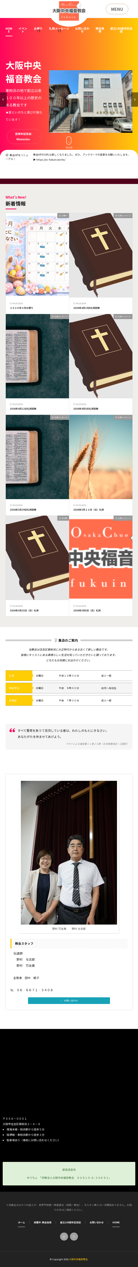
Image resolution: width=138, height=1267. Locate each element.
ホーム (21, 1222)
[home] (64, 1237)
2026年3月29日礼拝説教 (23, 509)
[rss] (74, 1237)
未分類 (64, 518)
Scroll (69, 142)
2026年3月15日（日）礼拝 (24, 610)
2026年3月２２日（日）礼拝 (88, 509)
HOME (9, 29)
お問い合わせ (82, 29)
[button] (3, 99)
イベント (23, 29)
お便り (38, 28)
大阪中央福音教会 (78, 1259)
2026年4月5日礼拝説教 (85, 408)
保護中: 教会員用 (42, 1222)
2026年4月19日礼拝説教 (86, 308)
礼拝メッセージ (59, 28)
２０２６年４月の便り (21, 308)
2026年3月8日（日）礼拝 (87, 610)
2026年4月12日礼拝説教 (23, 408)
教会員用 (100, 29)
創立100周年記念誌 (121, 29)
